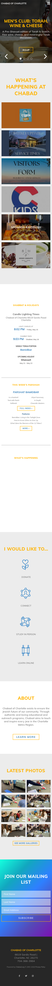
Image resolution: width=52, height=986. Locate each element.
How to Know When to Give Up (26, 420)
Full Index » (26, 408)
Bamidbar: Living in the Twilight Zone (26, 417)
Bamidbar (26, 349)
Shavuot (26, 359)
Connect (26, 605)
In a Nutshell (13, 397)
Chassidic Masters (37, 403)
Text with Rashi (13, 400)
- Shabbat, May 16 (26, 339)
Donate (26, 577)
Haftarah (13, 403)
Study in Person (26, 634)
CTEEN (26, 115)
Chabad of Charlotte (13, 3)
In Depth (37, 400)
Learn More (26, 737)
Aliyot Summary (37, 397)
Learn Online (26, 663)
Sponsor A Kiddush (26, 227)
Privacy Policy (40, 967)
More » (26, 428)
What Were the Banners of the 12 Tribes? (26, 423)
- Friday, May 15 (26, 330)
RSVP (26, 50)
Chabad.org (20, 967)
